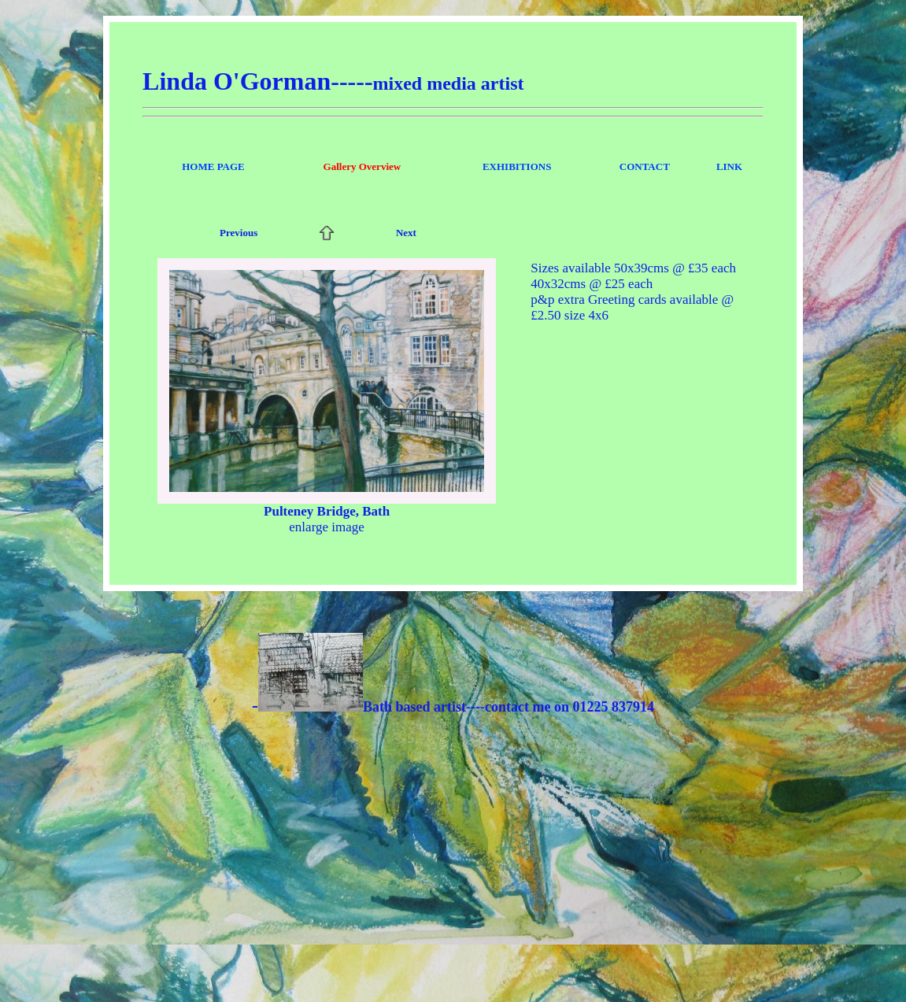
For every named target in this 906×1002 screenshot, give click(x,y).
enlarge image (326, 526)
